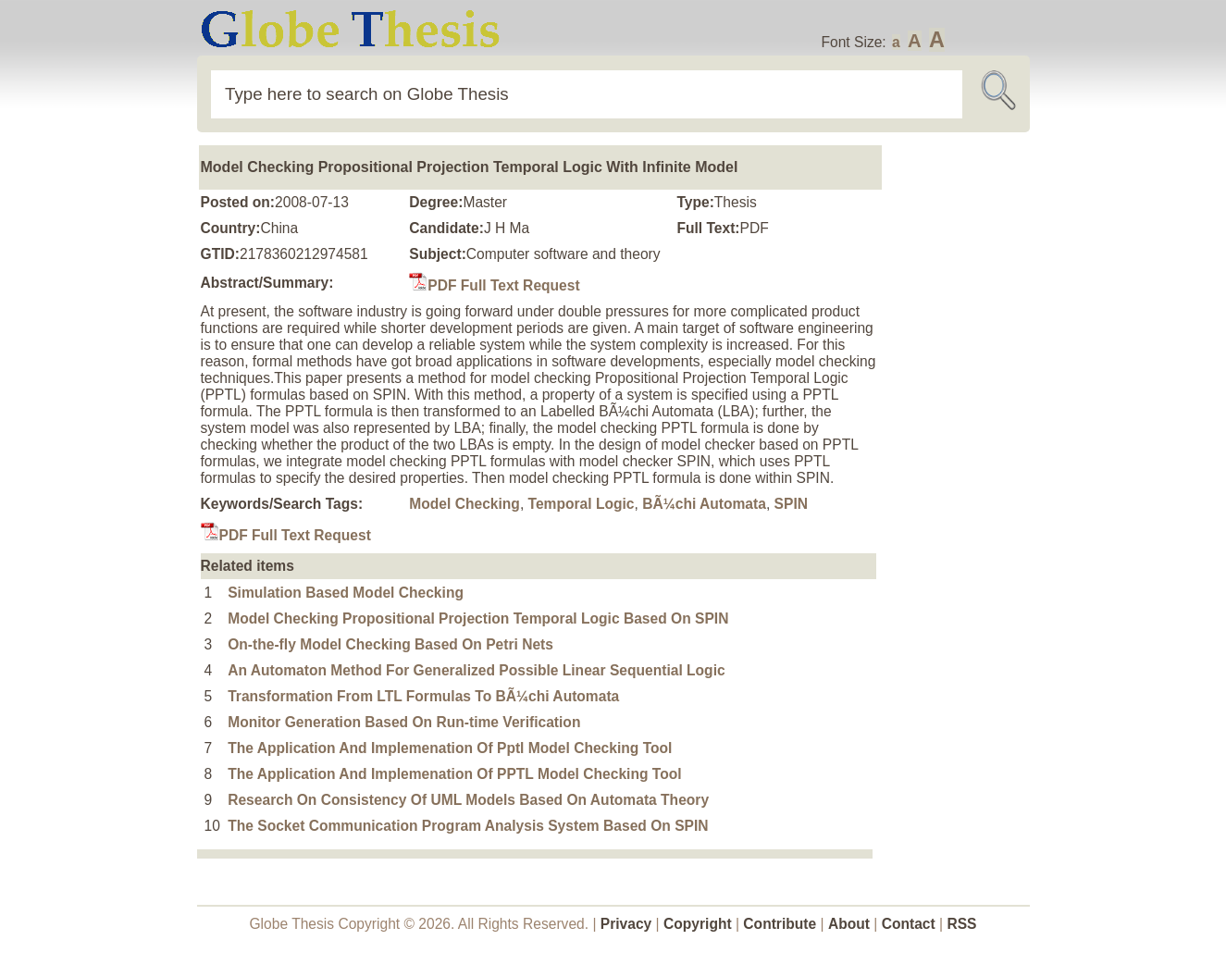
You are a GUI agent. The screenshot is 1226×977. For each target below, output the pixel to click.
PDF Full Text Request (494, 285)
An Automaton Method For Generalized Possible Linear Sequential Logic (476, 670)
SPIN (791, 504)
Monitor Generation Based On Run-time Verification (404, 722)
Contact (910, 924)
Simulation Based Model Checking (346, 592)
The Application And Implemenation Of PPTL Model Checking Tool (454, 774)
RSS (961, 924)
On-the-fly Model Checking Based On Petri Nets (390, 644)
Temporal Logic (581, 504)
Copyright (697, 924)
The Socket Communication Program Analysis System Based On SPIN (468, 826)
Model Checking (464, 504)
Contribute (779, 924)
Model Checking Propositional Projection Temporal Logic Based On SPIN (478, 618)
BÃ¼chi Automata (704, 504)
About (849, 924)
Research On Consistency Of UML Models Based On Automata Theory (468, 800)
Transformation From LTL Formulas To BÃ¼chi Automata (423, 696)
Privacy (626, 924)
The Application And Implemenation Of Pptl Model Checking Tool (450, 748)
